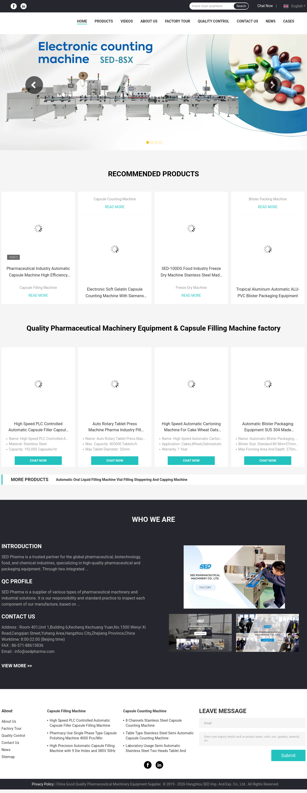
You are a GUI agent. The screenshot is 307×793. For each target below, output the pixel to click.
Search (241, 6)
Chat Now (265, 6)
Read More (38, 295)
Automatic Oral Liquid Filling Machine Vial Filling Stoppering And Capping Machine (121, 480)
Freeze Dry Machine (191, 288)
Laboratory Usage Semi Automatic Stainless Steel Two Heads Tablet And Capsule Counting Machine (156, 749)
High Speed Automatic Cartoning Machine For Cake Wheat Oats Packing (191, 427)
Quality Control (213, 21)
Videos (127, 21)
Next (273, 85)
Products (104, 21)
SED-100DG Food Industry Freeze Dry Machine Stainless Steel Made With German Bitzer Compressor (191, 272)
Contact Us (247, 21)
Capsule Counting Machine (115, 199)
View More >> (17, 665)
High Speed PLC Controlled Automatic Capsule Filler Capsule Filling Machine (38, 427)
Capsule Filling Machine (38, 288)
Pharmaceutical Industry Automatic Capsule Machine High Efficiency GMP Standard (38, 272)
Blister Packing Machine (268, 199)
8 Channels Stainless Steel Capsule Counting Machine (154, 722)
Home (82, 21)
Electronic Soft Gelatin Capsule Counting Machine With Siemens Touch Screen (115, 293)
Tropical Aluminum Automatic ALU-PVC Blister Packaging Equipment (267, 292)
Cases (288, 21)
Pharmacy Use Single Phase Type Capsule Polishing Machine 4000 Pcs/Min (83, 735)
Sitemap (8, 757)
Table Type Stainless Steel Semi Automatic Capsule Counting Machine (160, 735)
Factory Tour (177, 21)
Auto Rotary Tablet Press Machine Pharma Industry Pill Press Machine (114, 427)
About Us (148, 21)
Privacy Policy (42, 784)
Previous (34, 85)
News (271, 21)
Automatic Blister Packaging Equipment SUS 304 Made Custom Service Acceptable (267, 427)
